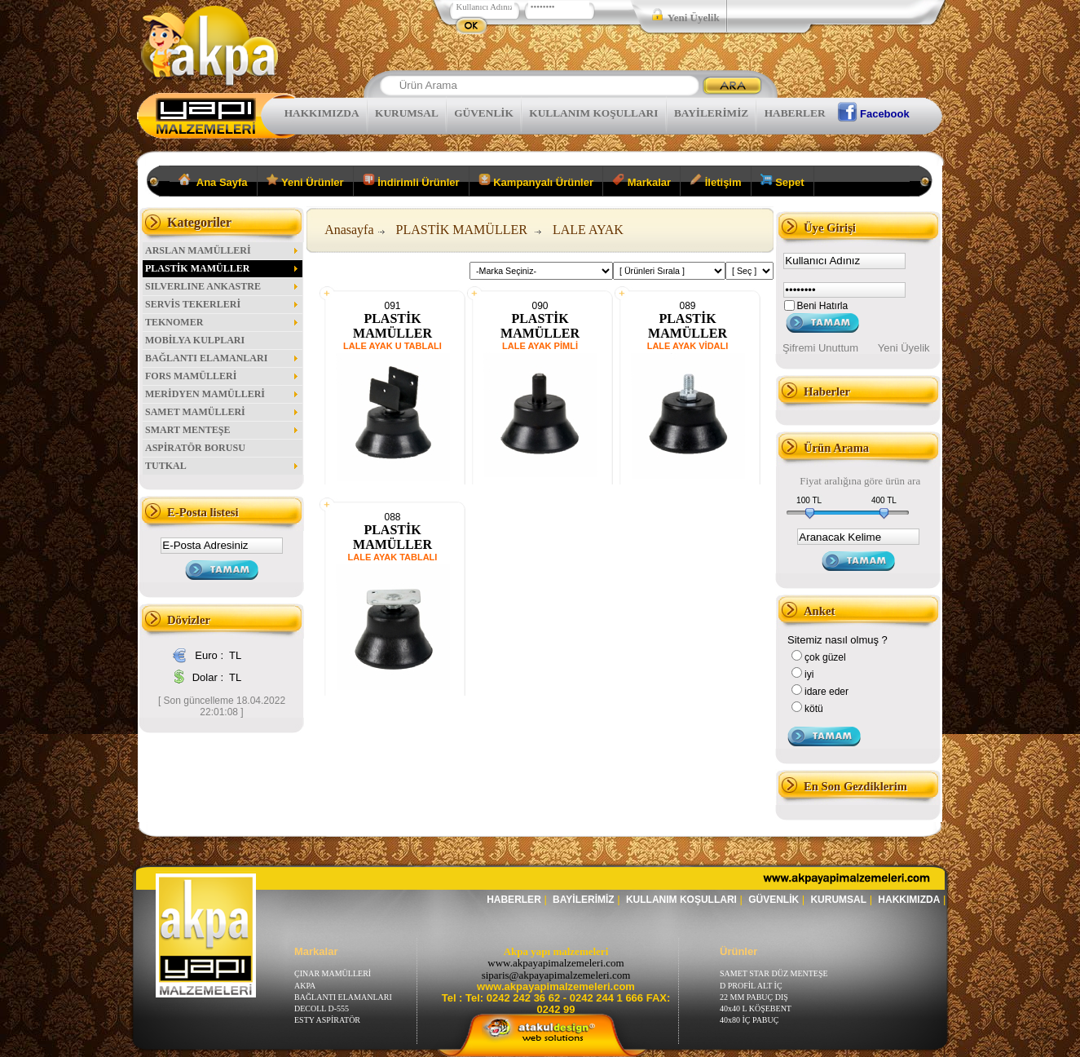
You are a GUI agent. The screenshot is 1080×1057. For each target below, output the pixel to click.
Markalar (641, 181)
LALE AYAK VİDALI (688, 346)
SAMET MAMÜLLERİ (222, 412)
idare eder (826, 691)
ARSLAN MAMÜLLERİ (222, 250)
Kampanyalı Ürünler (535, 181)
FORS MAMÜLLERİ (222, 376)
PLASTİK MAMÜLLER (222, 268)
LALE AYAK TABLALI (393, 557)
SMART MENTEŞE (222, 430)
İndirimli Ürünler (411, 181)
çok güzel (825, 657)
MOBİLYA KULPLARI (195, 340)
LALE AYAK (588, 230)
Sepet (782, 181)
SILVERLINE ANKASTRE (222, 286)
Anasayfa (348, 230)
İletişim (715, 181)
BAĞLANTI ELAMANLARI (222, 358)
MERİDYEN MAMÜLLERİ (222, 394)
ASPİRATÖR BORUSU (195, 447)
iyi (808, 674)
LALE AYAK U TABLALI (392, 346)
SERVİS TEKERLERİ (222, 304)
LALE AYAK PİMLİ (540, 346)
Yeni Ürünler (305, 181)
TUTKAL (222, 465)
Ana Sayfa (213, 181)
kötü (813, 708)
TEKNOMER (222, 322)
